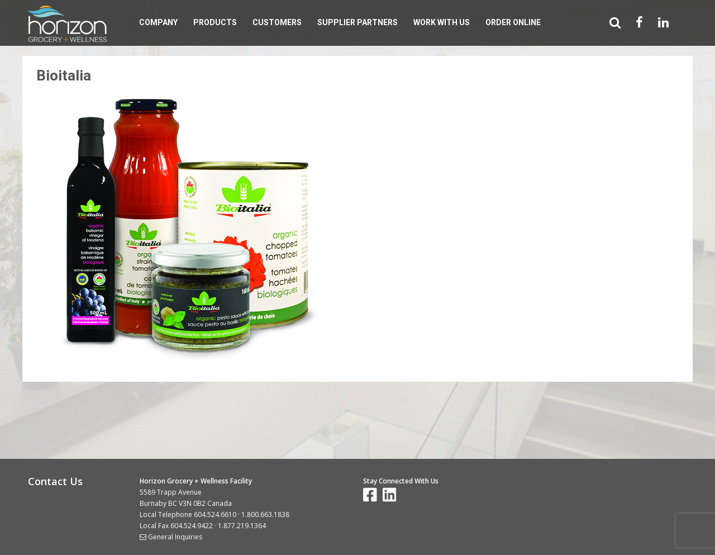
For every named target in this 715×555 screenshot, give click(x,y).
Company (158, 22)
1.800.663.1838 (265, 514)
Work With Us (441, 22)
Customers (277, 22)
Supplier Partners (357, 22)
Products (215, 22)
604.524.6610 (215, 514)
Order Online (513, 22)
